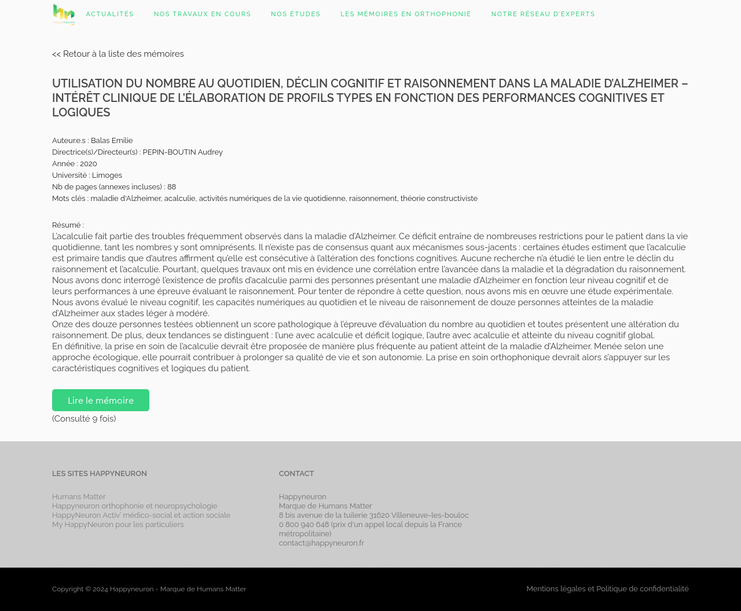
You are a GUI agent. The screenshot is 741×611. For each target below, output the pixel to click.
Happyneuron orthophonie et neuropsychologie (135, 506)
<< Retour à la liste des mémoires (118, 54)
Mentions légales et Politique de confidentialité (607, 588)
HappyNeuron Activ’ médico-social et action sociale (141, 515)
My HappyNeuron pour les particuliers (118, 524)
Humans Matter (79, 496)
